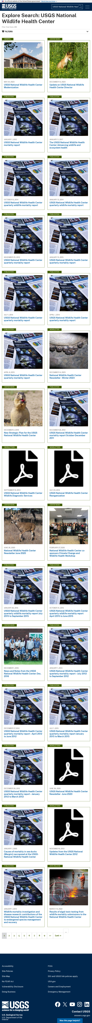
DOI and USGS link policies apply (63, 976)
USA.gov (52, 981)
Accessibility (7, 966)
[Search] (80, 6)
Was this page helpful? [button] (70, 1020)
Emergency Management (59, 992)
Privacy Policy (54, 971)
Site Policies (7, 971)
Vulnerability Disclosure (12, 987)
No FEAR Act (8, 981)
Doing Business (8, 992)
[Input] (67, 6)
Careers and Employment (59, 987)
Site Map (6, 976)
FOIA (50, 966)
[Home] (9, 9)
